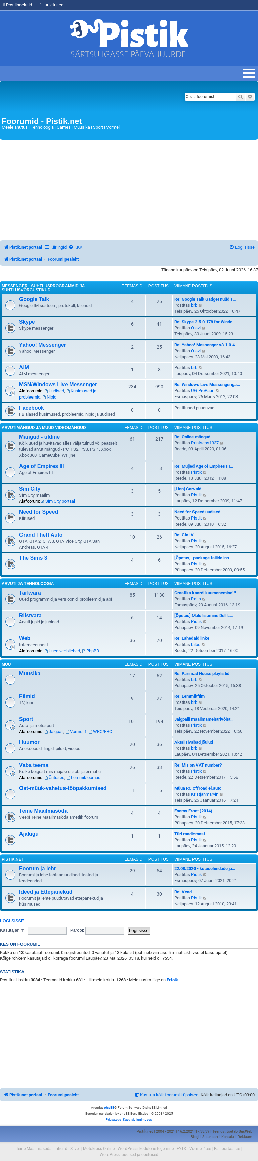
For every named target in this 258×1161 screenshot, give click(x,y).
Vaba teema (33, 765)
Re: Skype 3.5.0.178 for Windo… (205, 321)
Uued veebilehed (62, 650)
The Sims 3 (33, 558)
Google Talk (34, 299)
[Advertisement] (129, 190)
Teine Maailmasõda (43, 811)
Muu (6, 664)
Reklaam (245, 1137)
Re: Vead (183, 891)
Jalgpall (53, 731)
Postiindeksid (17, 4)
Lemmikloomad (83, 777)
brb (194, 305)
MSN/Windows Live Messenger (58, 384)
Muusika (29, 673)
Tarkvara (30, 593)
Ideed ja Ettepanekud (45, 892)
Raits (196, 598)
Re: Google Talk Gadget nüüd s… (205, 299)
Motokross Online (99, 1148)
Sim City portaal (58, 501)
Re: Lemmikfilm (189, 696)
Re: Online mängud (192, 436)
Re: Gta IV (184, 534)
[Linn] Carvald (187, 488)
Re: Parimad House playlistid (201, 673)
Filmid (27, 696)
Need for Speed (38, 512)
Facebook (31, 408)
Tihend (61, 1148)
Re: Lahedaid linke (191, 638)
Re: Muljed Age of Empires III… (203, 466)
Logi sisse (12, 921)
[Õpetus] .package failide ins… (203, 557)
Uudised (54, 390)
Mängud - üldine (39, 437)
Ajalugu (29, 834)
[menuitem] (75, 247)
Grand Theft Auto (41, 535)
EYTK (181, 1148)
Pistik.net (13, 859)
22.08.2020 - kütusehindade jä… (204, 868)
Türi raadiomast (189, 833)
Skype (27, 322)
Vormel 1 (76, 731)
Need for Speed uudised (197, 511)
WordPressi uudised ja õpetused (129, 1154)
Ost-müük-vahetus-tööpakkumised (62, 788)
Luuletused (51, 4)
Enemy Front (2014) (193, 810)
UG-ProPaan (202, 390)
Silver (75, 1148)
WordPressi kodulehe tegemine (146, 1148)
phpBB (109, 1107)
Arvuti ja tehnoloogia (28, 583)
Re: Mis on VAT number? (198, 765)
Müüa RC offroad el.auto (197, 788)
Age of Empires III (41, 466)
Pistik (196, 472)
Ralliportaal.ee (227, 1148)
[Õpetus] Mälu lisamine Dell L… (203, 615)
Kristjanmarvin (204, 794)
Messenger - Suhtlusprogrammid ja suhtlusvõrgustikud (43, 288)
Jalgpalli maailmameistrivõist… (204, 719)
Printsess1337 (205, 442)
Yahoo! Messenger (42, 345)
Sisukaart (210, 1137)
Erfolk (172, 979)
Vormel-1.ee (200, 1148)
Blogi (195, 1137)
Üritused (54, 777)
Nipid (49, 397)
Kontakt (227, 1137)
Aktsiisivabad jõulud (193, 742)
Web (24, 638)
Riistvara (30, 615)
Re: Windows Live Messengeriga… (207, 384)
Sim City (29, 489)
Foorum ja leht (37, 868)
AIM (24, 367)
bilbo (195, 644)
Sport (26, 719)
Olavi (196, 327)
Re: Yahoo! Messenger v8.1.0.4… (206, 344)
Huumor (29, 742)
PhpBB (90, 650)
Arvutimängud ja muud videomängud (44, 427)
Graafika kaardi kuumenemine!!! (205, 592)
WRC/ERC (100, 731)
